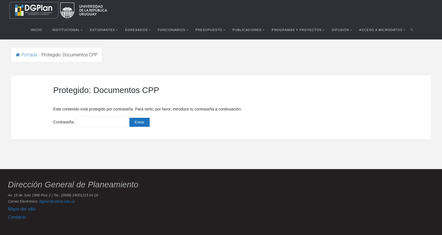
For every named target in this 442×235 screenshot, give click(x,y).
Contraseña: (90, 122)
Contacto (17, 217)
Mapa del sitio (22, 208)
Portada (26, 54)
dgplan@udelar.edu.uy (57, 201)
